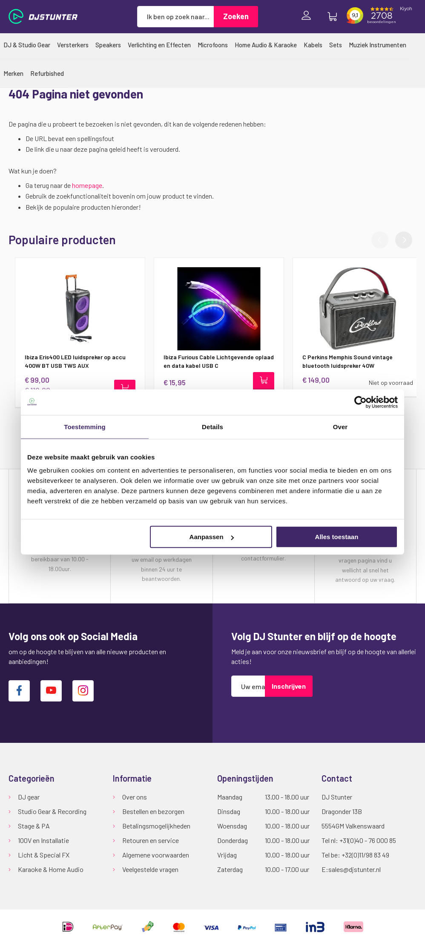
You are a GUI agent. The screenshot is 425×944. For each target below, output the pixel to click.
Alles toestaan (337, 536)
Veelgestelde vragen (150, 869)
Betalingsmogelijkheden (156, 826)
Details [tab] (212, 426)
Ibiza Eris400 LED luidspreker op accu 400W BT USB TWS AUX (68, 361)
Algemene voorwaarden (155, 855)
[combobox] (175, 16)
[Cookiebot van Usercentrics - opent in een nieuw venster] (360, 401)
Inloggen (308, 16)
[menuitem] (27, 45)
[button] (403, 239)
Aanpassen (212, 536)
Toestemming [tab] (85, 426)
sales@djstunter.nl (354, 869)
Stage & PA (34, 826)
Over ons (134, 797)
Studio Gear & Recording (52, 811)
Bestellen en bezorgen (153, 811)
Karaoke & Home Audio (50, 869)
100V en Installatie (43, 840)
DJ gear (29, 797)
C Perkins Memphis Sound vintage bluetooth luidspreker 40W (341, 361)
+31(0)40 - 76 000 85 (367, 840)
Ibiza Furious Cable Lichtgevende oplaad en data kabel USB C (212, 361)
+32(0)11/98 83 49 (365, 855)
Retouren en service (150, 840)
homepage (87, 185)
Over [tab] (340, 426)
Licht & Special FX (43, 855)
